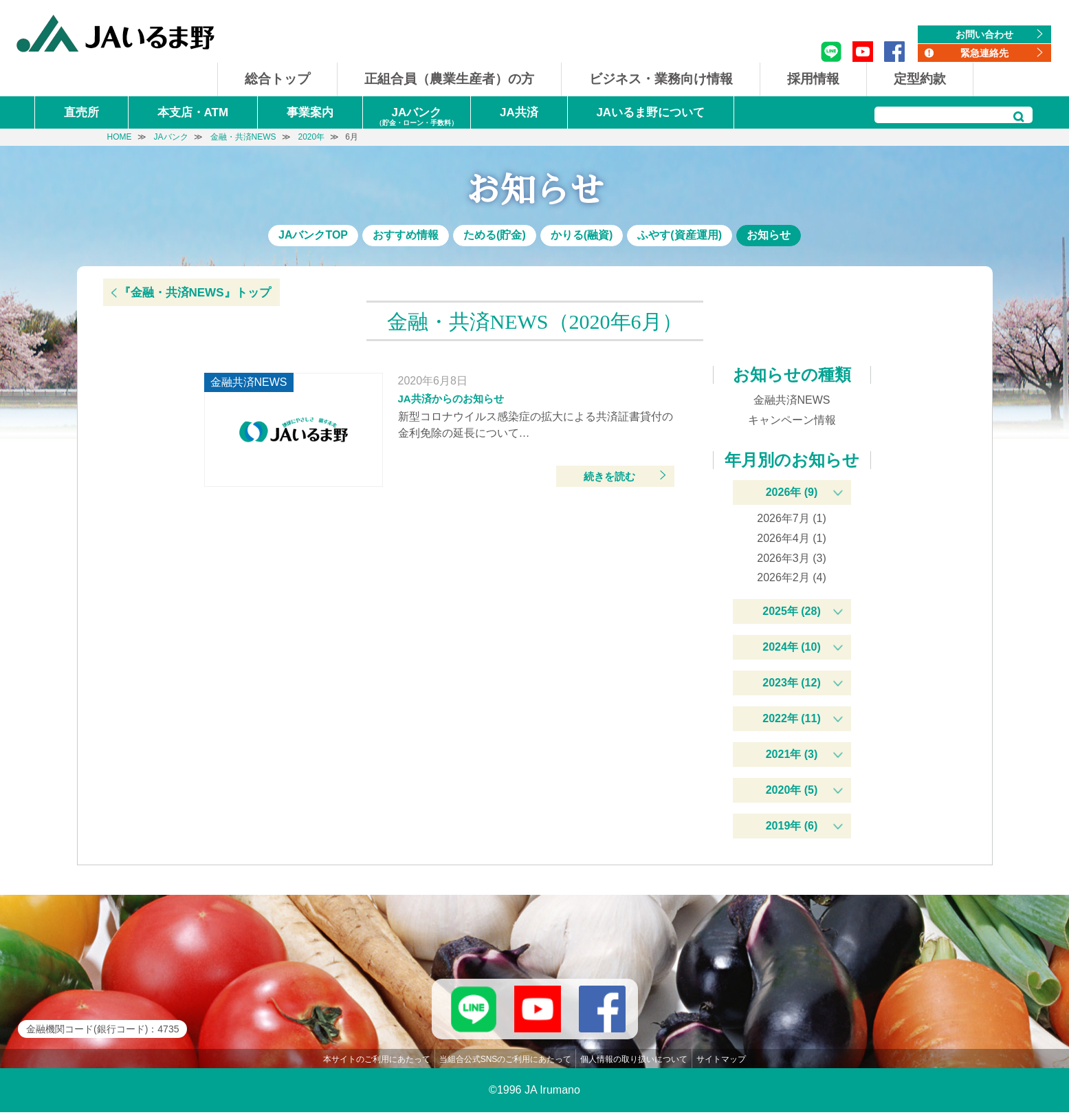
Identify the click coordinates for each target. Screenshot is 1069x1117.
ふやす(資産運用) (679, 235)
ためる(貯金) (494, 235)
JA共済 (519, 112)
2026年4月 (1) (791, 538)
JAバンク (416, 117)
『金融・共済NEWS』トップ (195, 292)
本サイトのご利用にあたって (376, 1064)
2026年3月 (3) (791, 558)
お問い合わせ (984, 34)
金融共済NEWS (791, 400)
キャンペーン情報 (792, 420)
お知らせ (769, 235)
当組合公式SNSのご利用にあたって (505, 1064)
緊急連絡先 (984, 52)
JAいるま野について (650, 112)
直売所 (81, 112)
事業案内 (310, 112)
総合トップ (277, 79)
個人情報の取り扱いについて (633, 1064)
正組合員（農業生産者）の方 (449, 79)
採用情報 (813, 79)
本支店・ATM (193, 112)
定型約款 (920, 79)
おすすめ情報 (406, 235)
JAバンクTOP (313, 235)
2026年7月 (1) (791, 518)
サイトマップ (721, 1064)
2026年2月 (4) (791, 577)
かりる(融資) (582, 235)
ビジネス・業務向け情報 (661, 79)
